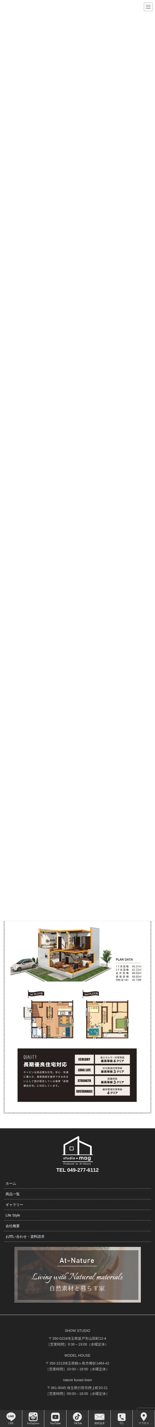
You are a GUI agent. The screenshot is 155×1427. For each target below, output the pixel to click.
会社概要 (13, 1226)
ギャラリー (14, 1205)
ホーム (11, 1183)
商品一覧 (13, 1194)
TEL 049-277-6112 (77, 1170)
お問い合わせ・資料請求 (25, 1236)
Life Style (13, 1215)
